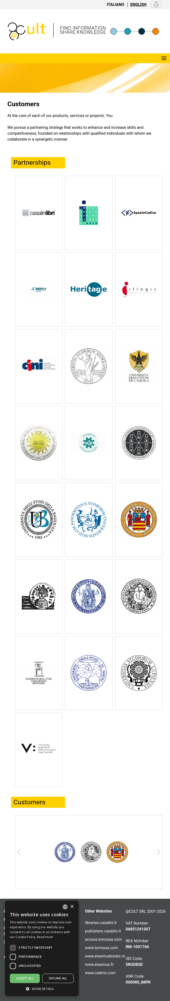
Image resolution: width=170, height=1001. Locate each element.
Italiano (115, 4)
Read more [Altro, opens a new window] (45, 937)
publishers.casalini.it (103, 931)
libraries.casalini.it (101, 922)
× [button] (72, 907)
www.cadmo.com (100, 973)
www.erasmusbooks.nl (105, 956)
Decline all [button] (58, 978)
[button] (42, 988)
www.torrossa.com (101, 947)
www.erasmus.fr (99, 964)
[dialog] (42, 948)
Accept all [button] (24, 978)
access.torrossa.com (103, 939)
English (138, 4)
